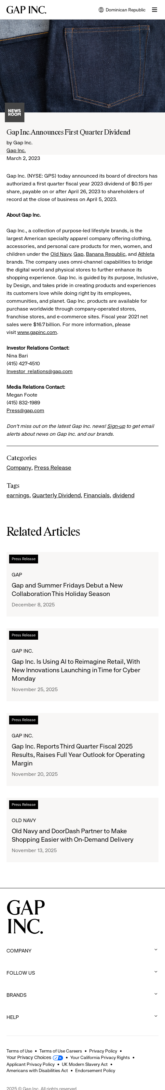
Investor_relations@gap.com (40, 371)
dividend (123, 495)
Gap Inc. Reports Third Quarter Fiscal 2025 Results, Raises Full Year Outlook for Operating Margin (78, 755)
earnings (18, 495)
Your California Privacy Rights (100, 1057)
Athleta (146, 254)
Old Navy (60, 254)
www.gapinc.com (37, 332)
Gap (78, 254)
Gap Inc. (16, 150)
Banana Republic (105, 254)
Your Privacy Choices (29, 1057)
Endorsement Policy (95, 1070)
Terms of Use (19, 1051)
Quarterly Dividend (56, 495)
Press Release (52, 467)
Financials (97, 495)
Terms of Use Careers (60, 1051)
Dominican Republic (122, 10)
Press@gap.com (25, 410)
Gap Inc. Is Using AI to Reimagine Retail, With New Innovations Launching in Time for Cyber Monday (76, 670)
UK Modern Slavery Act (85, 1064)
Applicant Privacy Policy (31, 1064)
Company (19, 467)
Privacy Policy (103, 1051)
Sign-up (116, 426)
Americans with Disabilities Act (37, 1070)
